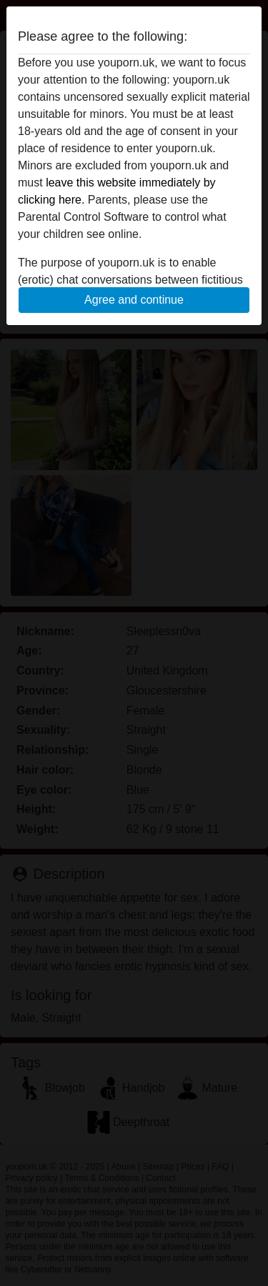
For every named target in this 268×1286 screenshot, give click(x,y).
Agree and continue (134, 300)
